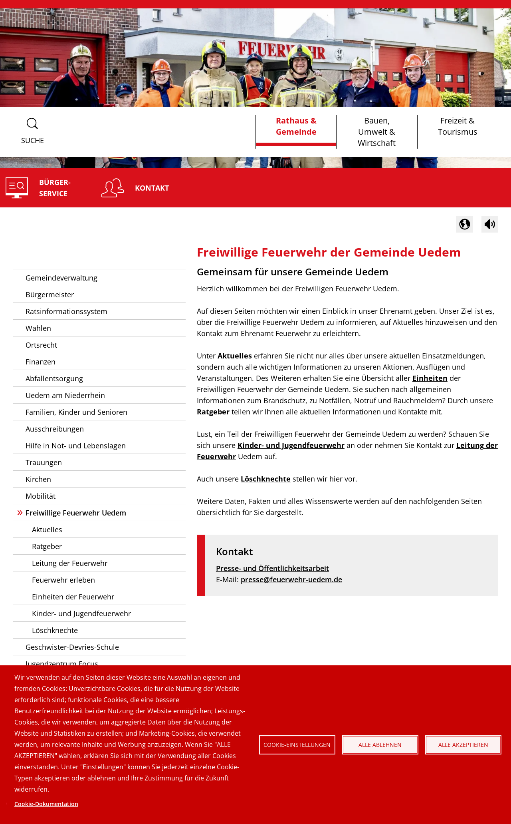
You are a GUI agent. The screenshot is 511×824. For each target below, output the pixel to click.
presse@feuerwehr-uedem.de (291, 579)
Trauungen (44, 462)
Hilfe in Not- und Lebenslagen (76, 445)
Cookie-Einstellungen (297, 744)
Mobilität (40, 496)
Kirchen (38, 479)
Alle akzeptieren (463, 744)
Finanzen (40, 361)
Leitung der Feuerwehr (69, 563)
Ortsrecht (41, 345)
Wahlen (38, 328)
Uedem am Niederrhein (65, 395)
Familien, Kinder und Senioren (76, 412)
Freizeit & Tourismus (457, 126)
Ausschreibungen (55, 429)
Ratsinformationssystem (66, 311)
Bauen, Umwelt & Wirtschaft (377, 131)
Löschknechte (55, 630)
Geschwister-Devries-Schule (72, 647)
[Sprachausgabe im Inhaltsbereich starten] (489, 224)
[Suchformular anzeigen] (32, 132)
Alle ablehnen (380, 744)
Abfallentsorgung (54, 378)
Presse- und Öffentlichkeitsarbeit (272, 568)
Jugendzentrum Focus (62, 664)
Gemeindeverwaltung (61, 278)
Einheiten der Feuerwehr (73, 596)
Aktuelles (47, 529)
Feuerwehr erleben (63, 580)
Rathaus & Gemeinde (296, 126)
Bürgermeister (50, 294)
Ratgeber (47, 546)
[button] (464, 224)
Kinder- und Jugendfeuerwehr (81, 613)
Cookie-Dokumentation (46, 804)
